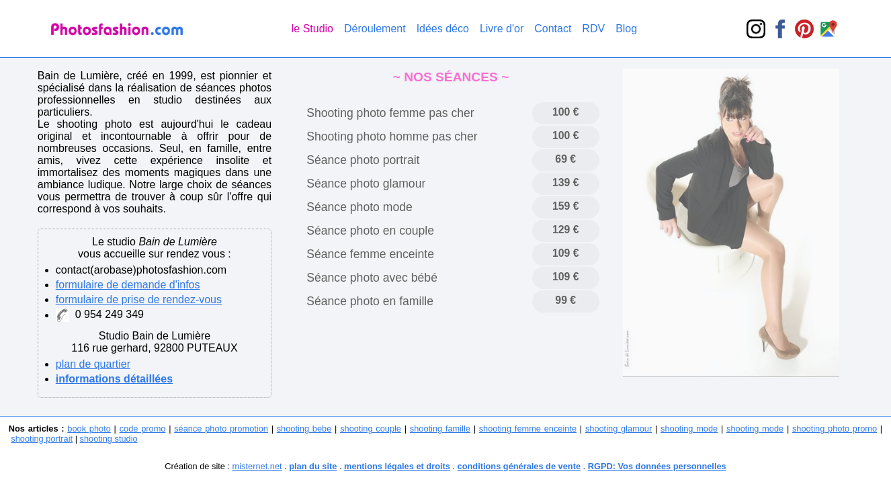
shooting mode (689, 429)
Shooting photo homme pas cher (391, 136)
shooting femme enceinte (528, 429)
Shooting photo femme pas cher (390, 113)
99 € (565, 300)
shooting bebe (304, 429)
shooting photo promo (834, 429)
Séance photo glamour (365, 183)
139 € (565, 182)
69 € (565, 159)
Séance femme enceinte (370, 254)
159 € (565, 206)
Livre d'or (501, 28)
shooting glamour (618, 429)
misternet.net (257, 466)
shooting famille (440, 429)
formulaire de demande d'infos (128, 284)
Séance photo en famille (369, 301)
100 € (565, 112)
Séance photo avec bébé (371, 277)
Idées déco (443, 28)
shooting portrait (42, 439)
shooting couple (370, 429)
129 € (565, 229)
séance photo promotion (221, 429)
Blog (626, 28)
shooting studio (109, 439)
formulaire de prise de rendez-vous (139, 299)
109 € (565, 253)
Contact (552, 28)
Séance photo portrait (362, 160)
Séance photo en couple (370, 230)
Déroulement (375, 28)
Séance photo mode (359, 207)
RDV (593, 28)
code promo (143, 429)
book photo (89, 429)
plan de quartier (93, 364)
